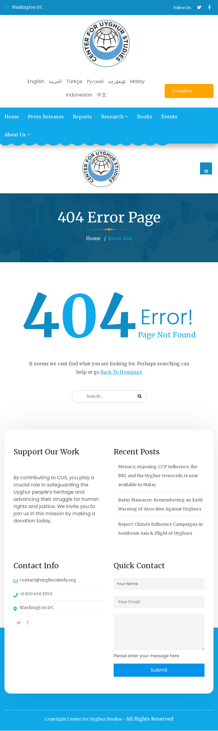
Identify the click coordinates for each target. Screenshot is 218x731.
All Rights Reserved (149, 719)
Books (144, 117)
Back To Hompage (121, 372)
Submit (159, 670)
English (36, 81)
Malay (137, 81)
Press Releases (46, 117)
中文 (101, 94)
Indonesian (79, 94)
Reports (82, 117)
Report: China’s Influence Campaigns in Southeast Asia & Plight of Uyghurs (160, 529)
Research (112, 117)
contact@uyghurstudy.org (47, 580)
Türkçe (74, 81)
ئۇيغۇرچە (117, 81)
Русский (95, 81)
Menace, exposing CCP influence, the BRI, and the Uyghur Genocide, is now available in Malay (158, 475)
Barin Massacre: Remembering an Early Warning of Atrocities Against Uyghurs (160, 504)
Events (169, 117)
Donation (182, 91)
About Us (15, 135)
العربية (55, 81)
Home (11, 117)
